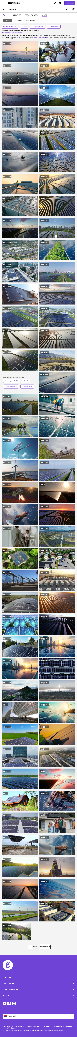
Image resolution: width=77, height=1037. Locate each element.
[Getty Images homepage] (14, 3)
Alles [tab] (7, 21)
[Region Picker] (38, 1016)
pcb (24, 26)
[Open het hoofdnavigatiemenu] (4, 3)
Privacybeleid (46, 1026)
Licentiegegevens (58, 1026)
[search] (5, 9)
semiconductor (38, 26)
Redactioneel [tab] (30, 21)
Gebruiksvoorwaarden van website (14, 1026)
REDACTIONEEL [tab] (31, 15)
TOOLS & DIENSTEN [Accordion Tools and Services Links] (38, 989)
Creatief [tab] (19, 21)
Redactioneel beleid (33, 1026)
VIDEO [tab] (44, 15)
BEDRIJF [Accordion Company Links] (38, 996)
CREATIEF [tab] (17, 15)
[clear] (67, 9)
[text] (36, 9)
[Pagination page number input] (30, 947)
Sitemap (13, 1028)
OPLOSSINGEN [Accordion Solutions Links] (38, 983)
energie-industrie (10, 26)
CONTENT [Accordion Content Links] (38, 977)
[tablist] (30, 15)
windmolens (54, 26)
